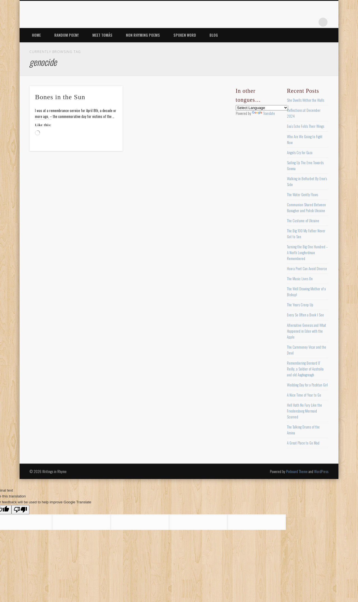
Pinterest (288, 22)
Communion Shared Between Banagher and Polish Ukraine (306, 207)
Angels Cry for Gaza (299, 152)
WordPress (321, 471)
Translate (263, 113)
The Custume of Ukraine (303, 220)
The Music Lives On (300, 278)
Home (36, 35)
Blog (213, 35)
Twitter (277, 22)
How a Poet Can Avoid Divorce (307, 268)
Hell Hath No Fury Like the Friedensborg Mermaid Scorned (304, 411)
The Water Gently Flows (302, 194)
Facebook (265, 22)
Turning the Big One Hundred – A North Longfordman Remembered (307, 252)
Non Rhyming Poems (143, 35)
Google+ (311, 22)
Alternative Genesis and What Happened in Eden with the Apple (306, 331)
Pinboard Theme (297, 471)
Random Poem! (66, 35)
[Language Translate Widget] (262, 107)
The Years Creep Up (300, 304)
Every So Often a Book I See (305, 315)
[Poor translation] (20, 509)
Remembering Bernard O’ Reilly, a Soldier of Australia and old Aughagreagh (305, 369)
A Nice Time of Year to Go (304, 395)
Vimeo (300, 22)
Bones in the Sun (60, 97)
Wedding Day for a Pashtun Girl (307, 385)
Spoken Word (184, 35)
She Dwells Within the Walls (305, 100)
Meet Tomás (102, 35)
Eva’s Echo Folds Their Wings (305, 126)
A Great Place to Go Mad (303, 443)
